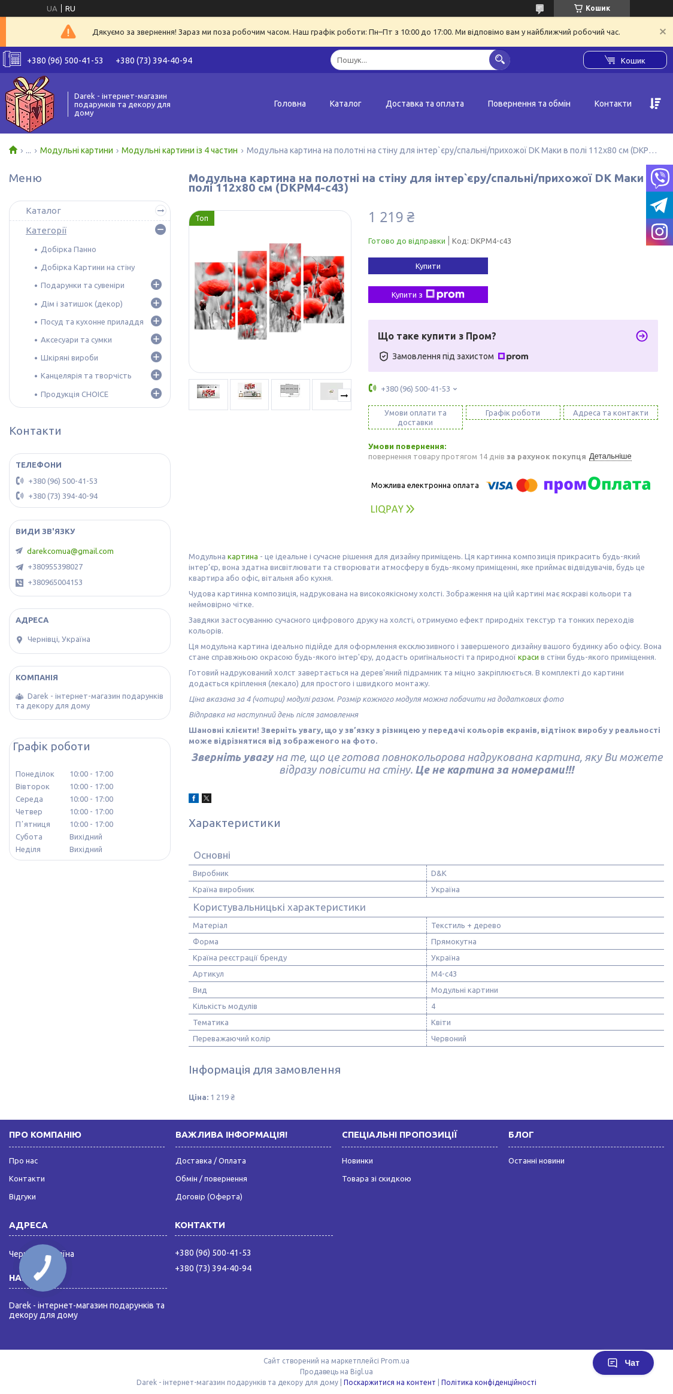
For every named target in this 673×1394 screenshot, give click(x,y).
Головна (290, 103)
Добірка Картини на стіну (88, 267)
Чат (623, 1362)
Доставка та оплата (425, 103)
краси (528, 657)
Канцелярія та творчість (86, 375)
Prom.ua (395, 1361)
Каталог (346, 103)
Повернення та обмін (529, 103)
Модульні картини (76, 150)
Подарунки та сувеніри (83, 285)
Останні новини (536, 1160)
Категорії (46, 230)
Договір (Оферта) (208, 1196)
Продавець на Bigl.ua (336, 1371)
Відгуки (22, 1196)
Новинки (357, 1160)
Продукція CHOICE (74, 394)
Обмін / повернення (211, 1178)
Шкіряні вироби (69, 357)
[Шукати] (499, 59)
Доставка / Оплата (210, 1160)
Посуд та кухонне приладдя (92, 321)
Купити (428, 266)
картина (243, 556)
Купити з (428, 294)
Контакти (613, 103)
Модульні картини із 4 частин (180, 150)
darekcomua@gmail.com (70, 551)
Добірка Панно (68, 249)
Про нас (23, 1160)
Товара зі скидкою (376, 1178)
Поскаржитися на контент (390, 1382)
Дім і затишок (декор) (82, 303)
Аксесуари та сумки (76, 339)
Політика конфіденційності (488, 1382)
